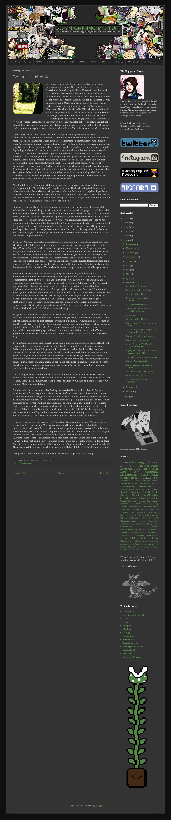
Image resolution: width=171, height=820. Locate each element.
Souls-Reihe (143, 538)
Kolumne (143, 544)
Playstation (124, 535)
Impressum (133, 62)
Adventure (126, 469)
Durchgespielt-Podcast (133, 615)
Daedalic (124, 504)
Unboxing (133, 506)
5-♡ (147, 462)
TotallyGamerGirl (131, 643)
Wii (121, 518)
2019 (126, 231)
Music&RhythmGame (133, 518)
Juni (128, 270)
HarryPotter (125, 515)
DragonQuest (125, 544)
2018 (126, 235)
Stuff (151, 509)
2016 (126, 397)
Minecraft (151, 544)
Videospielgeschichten (133, 646)
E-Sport (155, 547)
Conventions (152, 501)
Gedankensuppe (26, 463)
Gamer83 (127, 618)
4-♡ (124, 466)
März (128, 282)
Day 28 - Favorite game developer (141, 336)
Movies (39, 62)
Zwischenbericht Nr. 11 (135, 294)
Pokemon (125, 481)
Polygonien (128, 636)
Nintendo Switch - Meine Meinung (141, 357)
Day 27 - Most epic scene (136, 340)
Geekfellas (135, 544)
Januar (129, 391)
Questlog (119, 62)
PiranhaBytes (153, 532)
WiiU (138, 504)
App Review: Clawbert (135, 286)
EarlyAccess (141, 512)
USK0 (137, 469)
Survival (124, 498)
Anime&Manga (129, 475)
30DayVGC (153, 489)
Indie (135, 501)
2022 (126, 218)
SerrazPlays (128, 639)
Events (142, 501)
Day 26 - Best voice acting (137, 361)
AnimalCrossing (150, 504)
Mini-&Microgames (150, 530)
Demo (156, 524)
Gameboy (134, 521)
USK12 (154, 469)
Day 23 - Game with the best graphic (138, 381)
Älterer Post (104, 473)
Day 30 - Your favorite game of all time (141, 324)
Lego (131, 541)
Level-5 (143, 521)
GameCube (124, 521)
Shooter (154, 484)
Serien (50, 62)
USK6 (136, 472)
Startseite (15, 62)
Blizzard (123, 538)
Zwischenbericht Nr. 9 (135, 319)
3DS (149, 481)
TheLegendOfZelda (150, 507)
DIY (132, 512)
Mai (128, 274)
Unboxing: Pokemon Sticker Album (138, 299)
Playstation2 (153, 521)
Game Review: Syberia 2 (136, 375)
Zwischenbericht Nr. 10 (136, 304)
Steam (155, 462)
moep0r (127, 625)
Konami (151, 515)
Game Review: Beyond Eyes (138, 290)
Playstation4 (151, 472)
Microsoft (138, 532)
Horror (146, 469)
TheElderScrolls (150, 492)
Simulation (146, 478)
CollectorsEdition (145, 547)
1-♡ (155, 486)
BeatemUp (148, 524)
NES (140, 507)
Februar (130, 387)
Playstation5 (138, 550)
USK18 (144, 475)
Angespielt (154, 541)
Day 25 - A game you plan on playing (138, 366)
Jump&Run (141, 481)
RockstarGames (126, 532)
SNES (145, 518)
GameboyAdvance (139, 509)
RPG (156, 478)
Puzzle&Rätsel (145, 486)
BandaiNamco (152, 535)
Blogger (99, 806)
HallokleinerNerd (126, 550)
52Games (144, 484)
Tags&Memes (138, 535)
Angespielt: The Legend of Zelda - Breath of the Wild (141, 352)
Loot (145, 532)
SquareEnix (125, 486)
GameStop (124, 541)
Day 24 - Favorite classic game (139, 371)
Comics (82, 62)
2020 (126, 227)
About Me (105, 62)
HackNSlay (153, 512)
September (131, 257)
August (129, 261)
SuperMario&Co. (150, 495)
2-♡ (132, 481)
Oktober (130, 252)
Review (125, 462)
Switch (154, 466)
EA (132, 504)
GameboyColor (126, 527)
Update (136, 547)
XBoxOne (124, 524)
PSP (157, 544)
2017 (126, 240)
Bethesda (135, 492)
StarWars (123, 547)
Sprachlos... (130, 315)
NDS (144, 489)
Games (27, 62)
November (131, 248)
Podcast (123, 489)
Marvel (135, 495)
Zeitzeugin (128, 653)
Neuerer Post (19, 473)
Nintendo (143, 466)
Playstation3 (134, 489)
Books (93, 62)
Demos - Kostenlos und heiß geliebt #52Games (138, 310)
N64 (156, 515)
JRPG (134, 486)
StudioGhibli (126, 501)
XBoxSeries (139, 541)
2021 (126, 223)
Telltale (130, 547)
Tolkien (132, 498)
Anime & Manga (66, 62)
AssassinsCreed (136, 524)
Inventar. (143, 123)
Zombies (124, 506)
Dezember (131, 244)
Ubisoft (123, 492)
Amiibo (147, 541)
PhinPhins (127, 629)
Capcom (124, 495)
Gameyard (128, 622)
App (151, 498)
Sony (156, 498)
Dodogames (128, 611)
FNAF (132, 538)
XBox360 (154, 538)
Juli (128, 265)
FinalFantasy (142, 498)
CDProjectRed (142, 515)
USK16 (154, 475)
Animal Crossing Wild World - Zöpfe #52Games (139, 345)
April (128, 278)
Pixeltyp (126, 632)
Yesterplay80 (129, 650)
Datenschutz (150, 62)
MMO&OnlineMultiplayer (130, 530)
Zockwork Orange (131, 657)
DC (157, 518)
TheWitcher (124, 509)
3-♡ (133, 466)
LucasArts (154, 527)
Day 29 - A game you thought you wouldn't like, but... (140, 331)
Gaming (138, 462)
